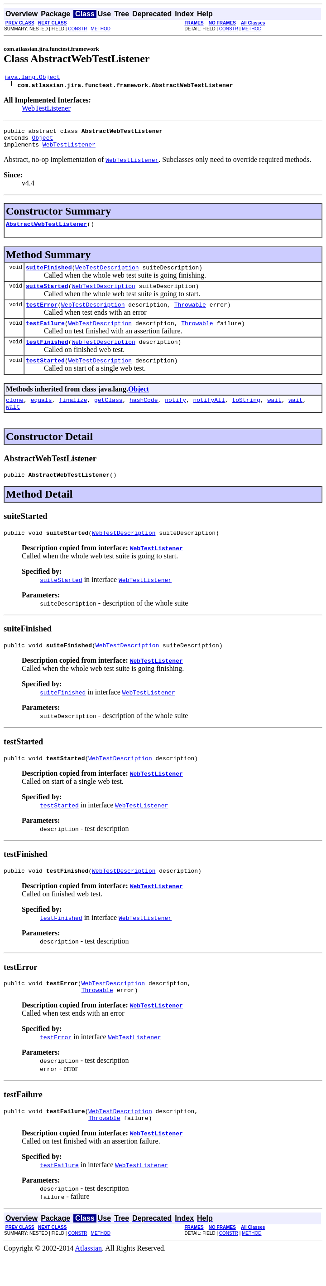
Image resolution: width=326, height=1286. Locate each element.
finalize (73, 416)
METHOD (100, 28)
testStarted (45, 375)
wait (274, 416)
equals (41, 416)
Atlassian (88, 1278)
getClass (108, 416)
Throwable (190, 315)
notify (175, 416)
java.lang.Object (32, 78)
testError (42, 315)
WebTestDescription (107, 275)
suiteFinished (49, 275)
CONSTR (77, 28)
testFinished (47, 355)
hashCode (143, 416)
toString (246, 416)
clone (15, 416)
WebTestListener (46, 109)
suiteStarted (47, 295)
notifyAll (209, 416)
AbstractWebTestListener (46, 230)
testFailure (45, 335)
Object (42, 141)
